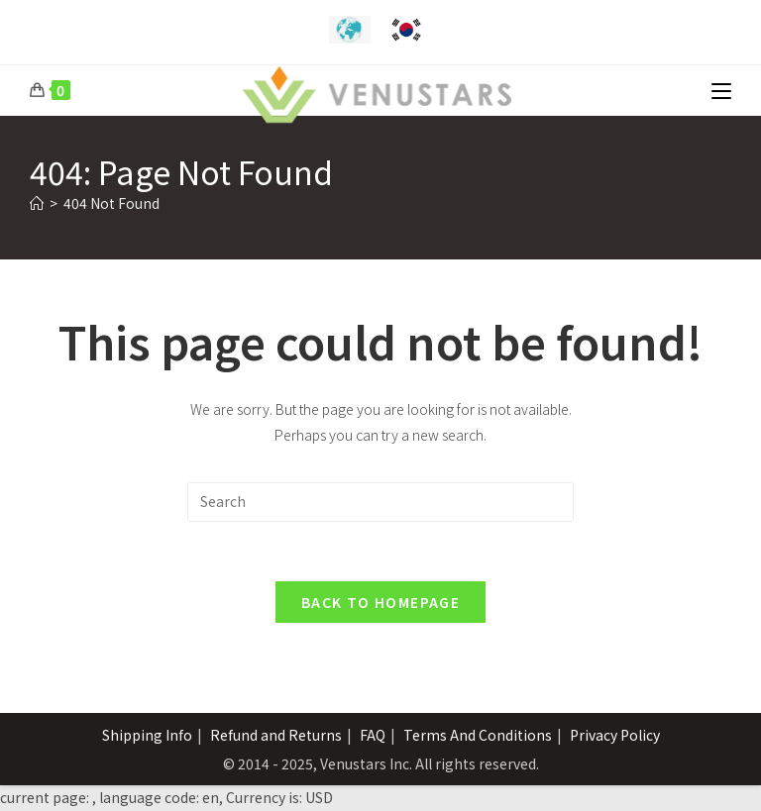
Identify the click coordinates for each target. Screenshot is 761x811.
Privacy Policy (615, 736)
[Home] (37, 203)
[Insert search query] (380, 502)
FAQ (372, 736)
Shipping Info (147, 736)
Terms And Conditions (477, 736)
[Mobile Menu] (721, 90)
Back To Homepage (380, 603)
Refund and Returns (276, 736)
